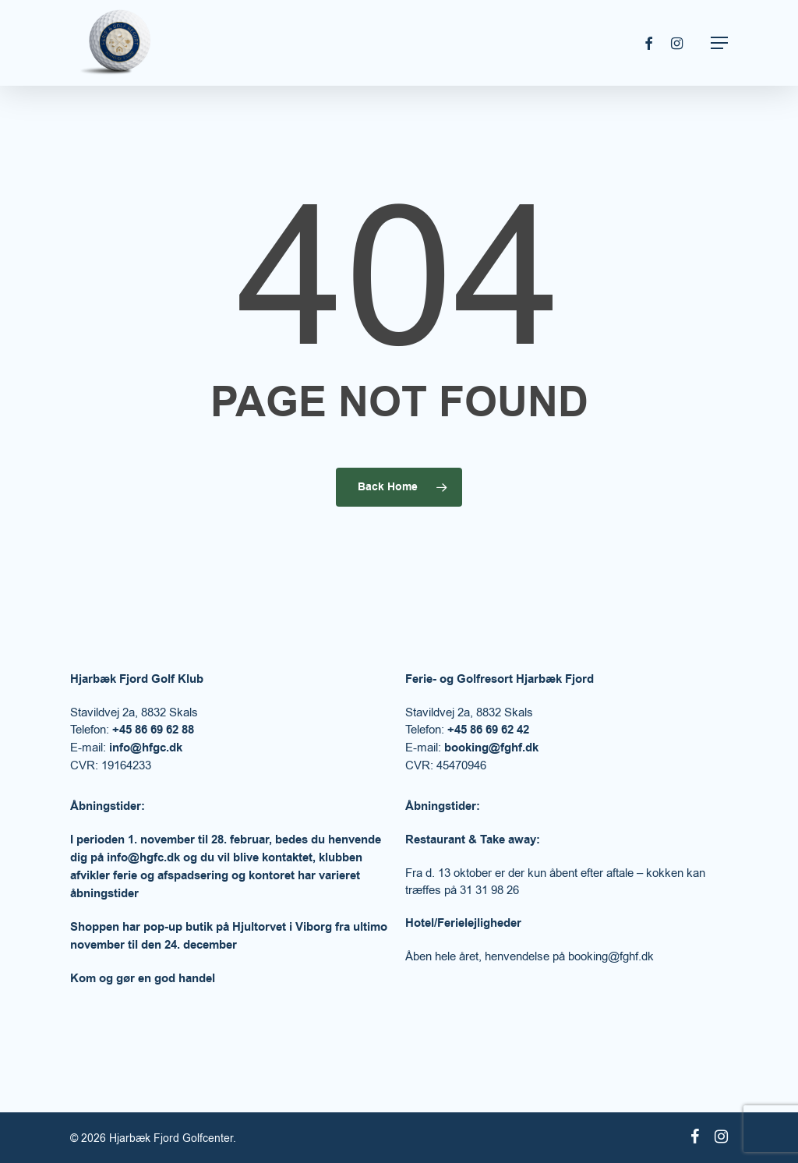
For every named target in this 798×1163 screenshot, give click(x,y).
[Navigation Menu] (719, 43)
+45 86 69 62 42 (488, 730)
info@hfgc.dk (145, 748)
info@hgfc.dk (143, 858)
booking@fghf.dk (491, 748)
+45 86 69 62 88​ (153, 730)
